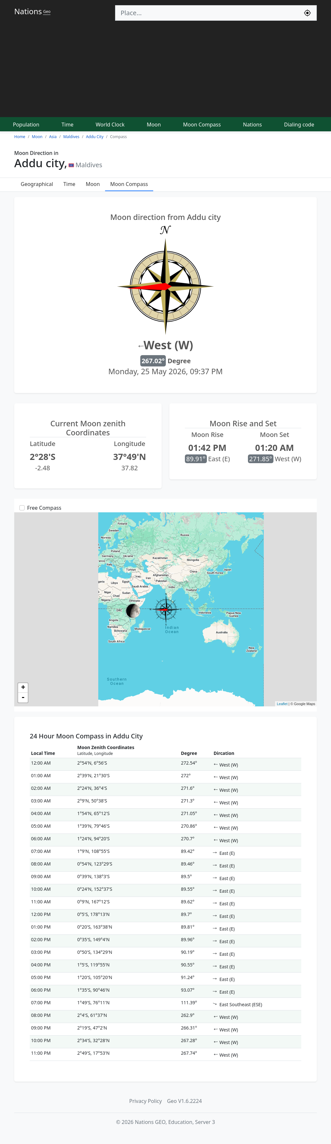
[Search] (207, 13)
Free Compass (44, 507)
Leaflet (282, 704)
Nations (252, 124)
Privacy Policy (145, 1101)
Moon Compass (202, 124)
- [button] (23, 698)
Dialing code (299, 124)
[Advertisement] (165, 69)
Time (67, 124)
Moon (154, 124)
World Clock (110, 124)
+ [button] (23, 688)
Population (26, 124)
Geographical (37, 184)
